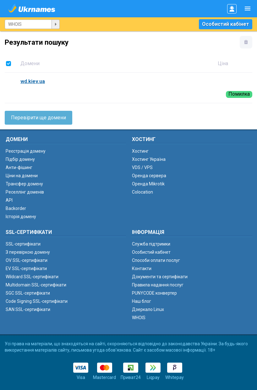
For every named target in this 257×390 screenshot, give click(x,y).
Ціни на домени (22, 175)
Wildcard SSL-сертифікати (32, 276)
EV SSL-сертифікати (26, 268)
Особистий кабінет (225, 24)
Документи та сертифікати (160, 276)
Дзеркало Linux (148, 309)
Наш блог (141, 301)
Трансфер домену (24, 183)
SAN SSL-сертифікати (28, 309)
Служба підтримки (151, 243)
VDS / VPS (142, 167)
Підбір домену (20, 159)
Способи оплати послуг (156, 260)
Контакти (141, 268)
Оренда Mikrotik (148, 183)
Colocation (142, 192)
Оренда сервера (149, 175)
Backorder (16, 208)
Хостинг (140, 151)
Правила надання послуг (157, 284)
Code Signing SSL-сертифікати (37, 301)
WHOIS (138, 317)
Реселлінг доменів (25, 192)
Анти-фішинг (19, 167)
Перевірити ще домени (38, 118)
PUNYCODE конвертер (154, 293)
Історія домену (21, 216)
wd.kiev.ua (32, 81)
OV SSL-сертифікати (26, 260)
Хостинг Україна (149, 159)
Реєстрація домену (26, 151)
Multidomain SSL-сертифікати (36, 284)
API (9, 200)
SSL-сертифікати (23, 243)
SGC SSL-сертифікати (28, 293)
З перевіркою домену (28, 252)
